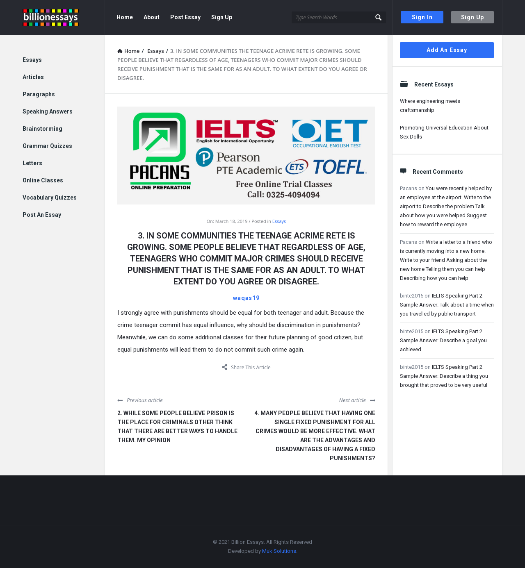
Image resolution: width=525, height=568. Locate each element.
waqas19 (246, 298)
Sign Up (472, 17)
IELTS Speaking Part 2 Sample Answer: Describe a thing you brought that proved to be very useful (444, 376)
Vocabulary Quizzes (50, 197)
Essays (279, 221)
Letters (32, 163)
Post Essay (185, 17)
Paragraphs (39, 94)
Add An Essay (447, 50)
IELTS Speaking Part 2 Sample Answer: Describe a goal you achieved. (443, 340)
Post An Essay (42, 214)
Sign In (422, 17)
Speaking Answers (48, 111)
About (152, 17)
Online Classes (43, 180)
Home (124, 17)
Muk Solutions (279, 551)
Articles (33, 77)
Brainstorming (42, 128)
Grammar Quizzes (47, 146)
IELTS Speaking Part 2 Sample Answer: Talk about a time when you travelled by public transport (447, 305)
